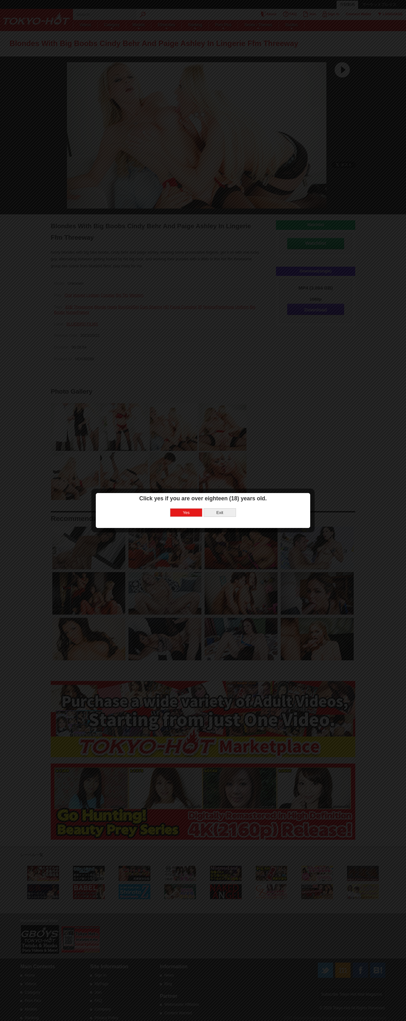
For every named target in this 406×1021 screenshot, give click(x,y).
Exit (219, 512)
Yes (186, 512)
